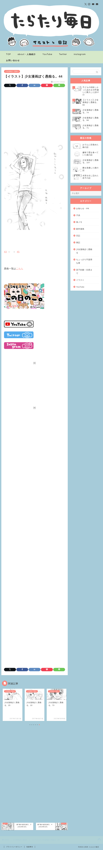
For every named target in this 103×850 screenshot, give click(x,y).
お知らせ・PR (82, 209)
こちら (19, 268)
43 (5, 252)
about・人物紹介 (27, 54)
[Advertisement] (34, 112)
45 (18, 252)
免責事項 (29, 847)
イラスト (80, 280)
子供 (78, 215)
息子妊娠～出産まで (84, 271)
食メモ (79, 222)
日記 (78, 236)
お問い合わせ (13, 60)
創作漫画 (80, 229)
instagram (80, 54)
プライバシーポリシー (14, 847)
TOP (8, 54)
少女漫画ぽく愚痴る (12, 71)
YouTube (47, 54)
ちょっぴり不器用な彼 (84, 261)
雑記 (78, 243)
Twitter (63, 54)
